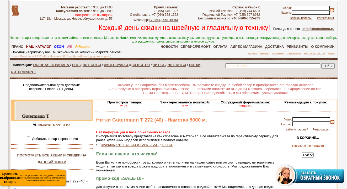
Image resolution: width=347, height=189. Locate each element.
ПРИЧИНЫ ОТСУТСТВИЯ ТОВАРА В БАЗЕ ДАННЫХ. (137, 144)
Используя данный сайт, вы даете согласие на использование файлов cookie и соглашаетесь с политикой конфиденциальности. (33, 178)
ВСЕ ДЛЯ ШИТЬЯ (86, 65)
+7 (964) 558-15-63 (163, 20)
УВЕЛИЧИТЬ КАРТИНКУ (54, 124)
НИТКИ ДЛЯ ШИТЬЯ (169, 65)
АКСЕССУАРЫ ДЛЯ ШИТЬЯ (127, 65)
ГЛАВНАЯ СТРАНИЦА (51, 65)
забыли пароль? (301, 17)
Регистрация (325, 17)
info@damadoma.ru (318, 29)
